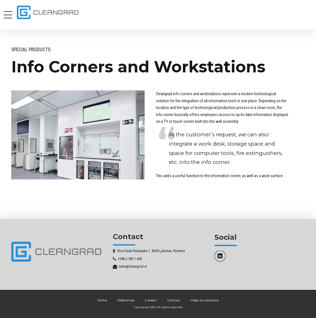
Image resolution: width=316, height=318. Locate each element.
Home (102, 300)
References (126, 300)
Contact (173, 300)
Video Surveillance (204, 300)
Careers (151, 300)
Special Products (30, 49)
